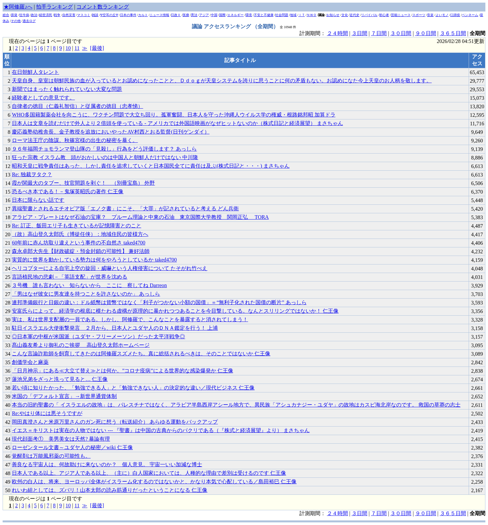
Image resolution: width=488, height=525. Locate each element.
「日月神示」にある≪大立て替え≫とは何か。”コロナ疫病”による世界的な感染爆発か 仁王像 (122, 370)
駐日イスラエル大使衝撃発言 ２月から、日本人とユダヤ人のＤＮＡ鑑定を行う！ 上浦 (115, 328)
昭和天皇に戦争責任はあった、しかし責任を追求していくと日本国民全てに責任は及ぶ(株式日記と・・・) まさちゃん (151, 166)
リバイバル (369, 15)
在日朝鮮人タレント (35, 72)
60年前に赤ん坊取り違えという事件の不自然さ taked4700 (78, 242)
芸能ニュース (401, 15)
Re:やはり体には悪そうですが (47, 413)
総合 (6, 15)
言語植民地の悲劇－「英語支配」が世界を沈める (69, 277)
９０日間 (425, 33)
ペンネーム (470, 15)
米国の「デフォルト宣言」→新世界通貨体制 (64, 396)
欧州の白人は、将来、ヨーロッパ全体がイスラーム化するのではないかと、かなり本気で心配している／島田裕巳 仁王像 (154, 481)
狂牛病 (24, 15)
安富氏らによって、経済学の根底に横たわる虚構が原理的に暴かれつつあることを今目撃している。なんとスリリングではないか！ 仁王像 (175, 311)
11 (76, 48)
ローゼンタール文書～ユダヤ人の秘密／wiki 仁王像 (72, 447)
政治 (34, 15)
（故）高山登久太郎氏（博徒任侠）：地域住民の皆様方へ (80, 234)
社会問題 (281, 15)
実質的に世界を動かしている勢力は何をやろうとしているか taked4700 (94, 259)
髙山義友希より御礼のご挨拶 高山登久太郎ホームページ (81, 345)
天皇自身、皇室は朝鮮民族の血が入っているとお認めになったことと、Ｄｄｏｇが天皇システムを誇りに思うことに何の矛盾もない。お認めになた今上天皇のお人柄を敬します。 (222, 80)
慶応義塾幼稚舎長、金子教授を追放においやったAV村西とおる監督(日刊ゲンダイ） (110, 132)
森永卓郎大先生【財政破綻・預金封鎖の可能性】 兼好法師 (81, 251)
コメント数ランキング (102, 7)
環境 (248, 15)
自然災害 (68, 15)
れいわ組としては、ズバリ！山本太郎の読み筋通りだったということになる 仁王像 (109, 490)
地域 (293, 15)
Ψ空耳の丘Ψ (109, 15)
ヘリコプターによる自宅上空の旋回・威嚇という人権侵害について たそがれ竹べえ (109, 268)
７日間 (379, 33)
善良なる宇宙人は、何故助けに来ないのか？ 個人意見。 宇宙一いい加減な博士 (107, 464)
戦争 (57, 15)
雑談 (95, 15)
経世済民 (45, 15)
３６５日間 (453, 33)
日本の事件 (128, 15)
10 (68, 48)
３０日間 (400, 33)
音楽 (430, 15)
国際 (222, 15)
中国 (214, 15)
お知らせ (332, 15)
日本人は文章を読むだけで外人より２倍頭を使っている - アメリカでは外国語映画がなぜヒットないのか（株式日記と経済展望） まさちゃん (177, 123)
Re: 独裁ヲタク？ (32, 174)
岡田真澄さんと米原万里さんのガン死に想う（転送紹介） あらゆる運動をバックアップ (115, 422)
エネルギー (235, 15)
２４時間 (337, 33)
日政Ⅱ (176, 15)
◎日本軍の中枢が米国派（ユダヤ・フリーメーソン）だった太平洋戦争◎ (98, 336)
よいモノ (442, 15)
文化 (344, 15)
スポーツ (418, 15)
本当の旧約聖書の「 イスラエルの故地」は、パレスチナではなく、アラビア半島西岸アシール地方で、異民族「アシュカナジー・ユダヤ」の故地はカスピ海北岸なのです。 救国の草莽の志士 (236, 405)
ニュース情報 (159, 15)
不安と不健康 (264, 15)
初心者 (384, 15)
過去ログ (29, 21)
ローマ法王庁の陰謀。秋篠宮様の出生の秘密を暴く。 (75, 140)
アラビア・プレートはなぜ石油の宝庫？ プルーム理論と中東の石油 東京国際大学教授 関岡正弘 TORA (140, 217)
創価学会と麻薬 (30, 362)
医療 (186, 15)
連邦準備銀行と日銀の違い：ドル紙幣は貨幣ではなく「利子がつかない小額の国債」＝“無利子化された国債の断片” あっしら (159, 302)
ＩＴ (301, 15)
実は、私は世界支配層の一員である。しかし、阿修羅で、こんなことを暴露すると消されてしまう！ (130, 319)
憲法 (194, 15)
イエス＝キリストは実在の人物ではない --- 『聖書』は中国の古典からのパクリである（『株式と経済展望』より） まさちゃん (161, 430)
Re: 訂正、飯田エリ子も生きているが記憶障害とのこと (76, 225)
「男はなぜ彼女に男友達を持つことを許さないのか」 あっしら (86, 294)
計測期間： (313, 513)
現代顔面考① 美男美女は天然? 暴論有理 (61, 439)
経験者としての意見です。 (43, 97)
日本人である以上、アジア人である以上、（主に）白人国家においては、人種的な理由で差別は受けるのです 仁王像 (149, 473)
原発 (14, 15)
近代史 (354, 15)
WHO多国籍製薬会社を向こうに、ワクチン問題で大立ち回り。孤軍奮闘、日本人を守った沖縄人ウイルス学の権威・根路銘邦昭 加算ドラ (173, 114)
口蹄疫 (455, 15)
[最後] (97, 48)
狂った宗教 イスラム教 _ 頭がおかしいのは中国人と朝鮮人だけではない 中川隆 (105, 157)
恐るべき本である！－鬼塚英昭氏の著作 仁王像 (67, 191)
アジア (204, 15)
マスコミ (83, 15)
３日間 (359, 33)
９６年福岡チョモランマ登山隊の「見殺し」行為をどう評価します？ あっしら (104, 149)
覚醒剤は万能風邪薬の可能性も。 (51, 456)
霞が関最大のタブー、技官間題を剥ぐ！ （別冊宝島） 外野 (83, 183)
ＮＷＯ (311, 15)
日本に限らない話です (38, 200)
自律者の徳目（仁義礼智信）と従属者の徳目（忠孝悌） (77, 106)
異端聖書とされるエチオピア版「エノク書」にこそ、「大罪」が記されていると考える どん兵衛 (125, 208)
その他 (16, 21)
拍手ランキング (54, 7)
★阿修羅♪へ (18, 7)
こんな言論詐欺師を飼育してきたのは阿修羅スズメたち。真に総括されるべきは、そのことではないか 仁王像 (141, 353)
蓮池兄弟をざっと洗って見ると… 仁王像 (60, 379)
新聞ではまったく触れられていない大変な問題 (67, 89)
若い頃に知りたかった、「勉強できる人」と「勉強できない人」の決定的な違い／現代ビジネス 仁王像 (133, 387)
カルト (143, 15)
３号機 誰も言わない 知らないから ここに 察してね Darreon (89, 285)
